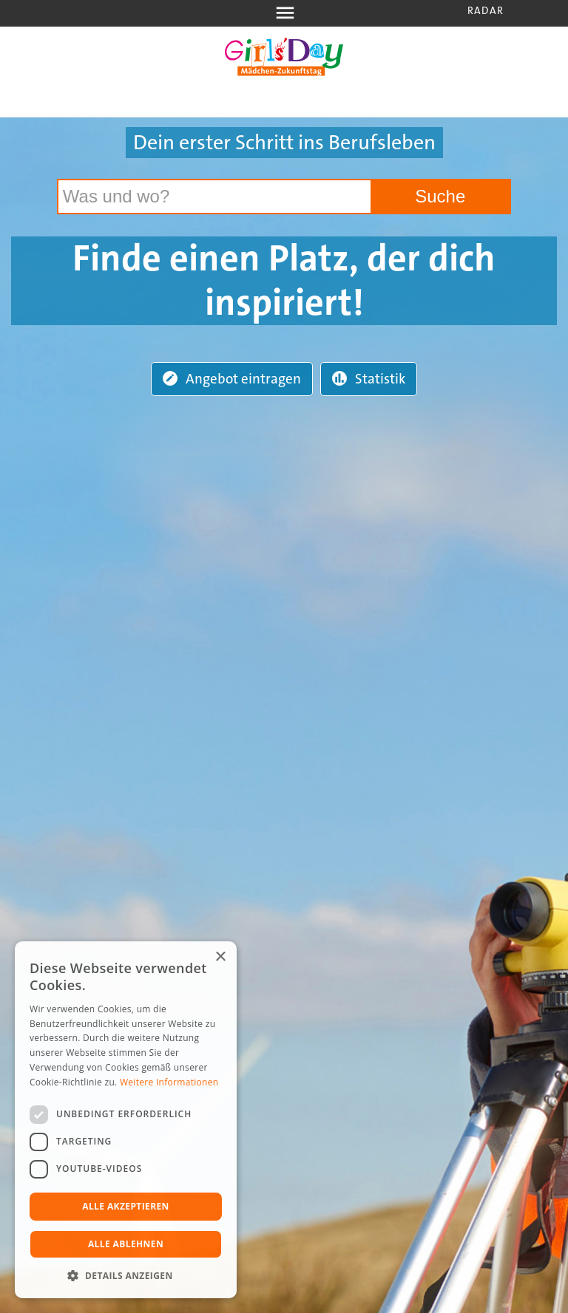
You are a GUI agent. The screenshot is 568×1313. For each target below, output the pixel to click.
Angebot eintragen (232, 378)
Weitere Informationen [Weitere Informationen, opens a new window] (169, 1082)
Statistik (368, 378)
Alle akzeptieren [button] (125, 1206)
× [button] (220, 957)
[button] (126, 1275)
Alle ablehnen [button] (125, 1244)
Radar (485, 10)
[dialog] (126, 1119)
